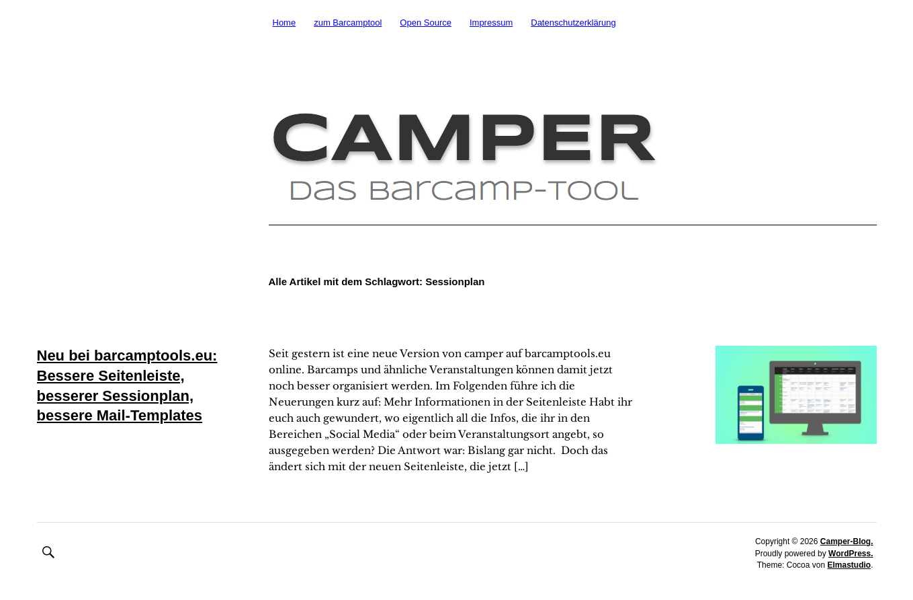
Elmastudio (849, 565)
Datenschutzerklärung (573, 22)
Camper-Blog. (846, 541)
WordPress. (850, 553)
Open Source (425, 22)
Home (284, 22)
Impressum (491, 22)
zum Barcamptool (348, 22)
